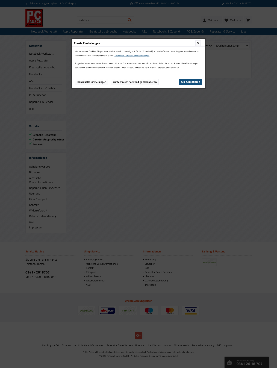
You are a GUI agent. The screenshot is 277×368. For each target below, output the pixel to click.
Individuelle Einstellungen (91, 82)
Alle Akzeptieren (190, 82)
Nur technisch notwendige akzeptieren (135, 82)
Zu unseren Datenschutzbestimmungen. (131, 55)
